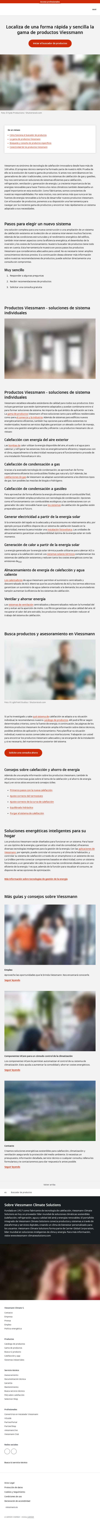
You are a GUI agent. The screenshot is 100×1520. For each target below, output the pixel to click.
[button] (50, 43)
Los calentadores (13, 580)
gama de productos (17, 413)
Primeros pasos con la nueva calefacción (31, 790)
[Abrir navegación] (94, 9)
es (5, 1192)
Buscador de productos (21, 1192)
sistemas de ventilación (21, 604)
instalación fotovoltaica (59, 529)
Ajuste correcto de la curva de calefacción (32, 801)
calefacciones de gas (15, 477)
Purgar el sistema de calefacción (27, 813)
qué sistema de (41, 716)
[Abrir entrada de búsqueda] (88, 9)
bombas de (14, 445)
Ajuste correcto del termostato (26, 796)
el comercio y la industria (29, 417)
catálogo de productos (56, 720)
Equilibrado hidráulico (21, 807)
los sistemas (54, 505)
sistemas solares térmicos (61, 554)
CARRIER (30, 1517)
